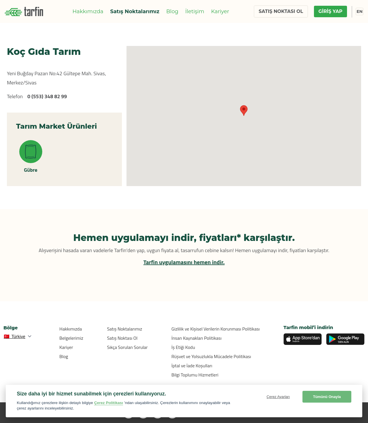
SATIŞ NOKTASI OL (281, 11)
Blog (172, 11)
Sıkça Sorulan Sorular (127, 347)
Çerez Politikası (108, 403)
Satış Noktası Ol (122, 338)
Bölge (10, 328)
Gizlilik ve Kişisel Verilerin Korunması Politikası (215, 328)
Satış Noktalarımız (134, 11)
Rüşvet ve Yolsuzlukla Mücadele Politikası (211, 356)
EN (359, 11)
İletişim (194, 11)
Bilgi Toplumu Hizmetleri (194, 374)
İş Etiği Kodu (183, 347)
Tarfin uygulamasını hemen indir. (184, 262)
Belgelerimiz (71, 338)
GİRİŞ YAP (330, 11)
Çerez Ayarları (278, 397)
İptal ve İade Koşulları (191, 365)
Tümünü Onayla (327, 397)
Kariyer (220, 11)
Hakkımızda (87, 11)
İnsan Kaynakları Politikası (196, 338)
